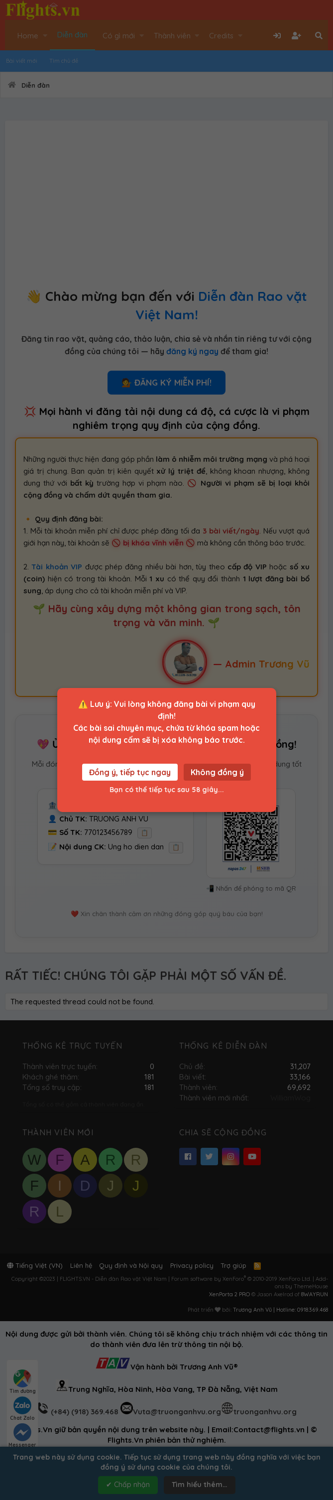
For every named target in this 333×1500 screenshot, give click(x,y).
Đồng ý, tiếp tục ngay (130, 772)
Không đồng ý (217, 772)
